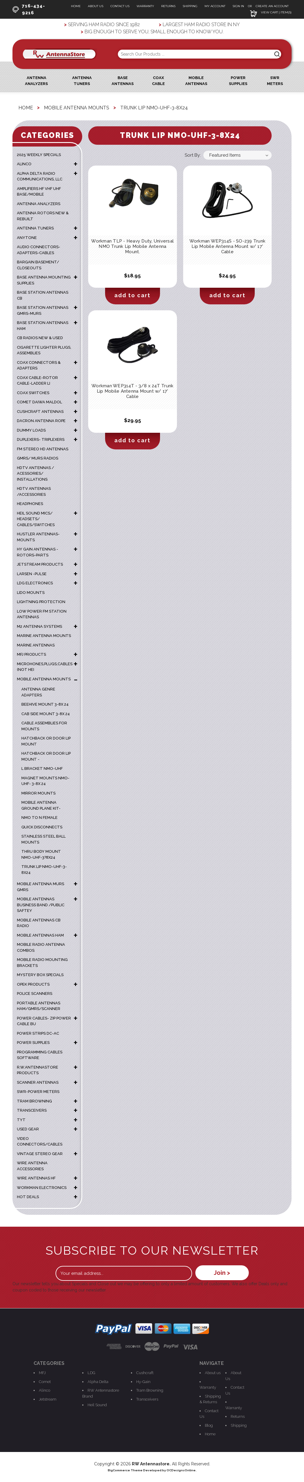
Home (76, 6)
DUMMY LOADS (31, 430)
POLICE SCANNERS (34, 993)
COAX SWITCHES (33, 393)
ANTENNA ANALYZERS (38, 204)
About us (213, 1373)
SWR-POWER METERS (38, 1091)
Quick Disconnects (41, 827)
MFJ (42, 1373)
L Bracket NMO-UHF (42, 768)
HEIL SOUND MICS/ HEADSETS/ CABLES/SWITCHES (36, 519)
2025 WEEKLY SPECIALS (39, 154)
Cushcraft (144, 1373)
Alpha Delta (98, 1381)
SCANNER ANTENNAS (37, 1082)
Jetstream (47, 1399)
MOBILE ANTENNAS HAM (40, 935)
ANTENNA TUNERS (35, 228)
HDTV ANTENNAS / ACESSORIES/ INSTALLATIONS (35, 473)
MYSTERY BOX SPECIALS (40, 975)
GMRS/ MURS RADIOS (37, 458)
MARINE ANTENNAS (36, 645)
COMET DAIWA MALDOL (39, 402)
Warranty (145, 6)
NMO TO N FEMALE (39, 817)
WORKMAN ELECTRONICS (41, 1187)
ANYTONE (27, 237)
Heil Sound (97, 1405)
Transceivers (147, 1399)
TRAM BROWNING (34, 1101)
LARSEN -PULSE (32, 574)
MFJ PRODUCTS (31, 654)
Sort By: (193, 155)
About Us (95, 6)
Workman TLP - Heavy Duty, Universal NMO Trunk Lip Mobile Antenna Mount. (132, 246)
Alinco (44, 1390)
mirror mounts (38, 793)
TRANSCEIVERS (32, 1110)
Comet (45, 1381)
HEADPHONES (30, 503)
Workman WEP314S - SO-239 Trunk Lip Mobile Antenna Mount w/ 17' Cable (227, 246)
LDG (91, 1373)
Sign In (238, 6)
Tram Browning (149, 1390)
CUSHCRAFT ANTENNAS (40, 411)
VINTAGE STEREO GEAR (40, 1153)
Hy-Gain (143, 1381)
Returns (168, 6)
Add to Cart (132, 295)
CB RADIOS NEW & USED (40, 338)
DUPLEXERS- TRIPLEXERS (40, 439)
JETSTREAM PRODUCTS (40, 564)
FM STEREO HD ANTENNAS (42, 449)
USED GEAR (28, 1129)
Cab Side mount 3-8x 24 (45, 714)
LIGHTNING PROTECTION (41, 602)
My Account (215, 6)
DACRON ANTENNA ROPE (41, 421)
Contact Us (119, 6)
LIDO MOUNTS (31, 592)
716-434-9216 (28, 9)
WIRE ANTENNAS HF (36, 1178)
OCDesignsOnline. (182, 1470)
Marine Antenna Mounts (44, 635)
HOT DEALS (28, 1197)
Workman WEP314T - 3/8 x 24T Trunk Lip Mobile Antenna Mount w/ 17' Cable (132, 391)
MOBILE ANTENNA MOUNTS (44, 679)
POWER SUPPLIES (33, 1042)
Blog (209, 1425)
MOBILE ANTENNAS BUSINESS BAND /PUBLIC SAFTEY (40, 905)
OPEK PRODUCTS (33, 984)
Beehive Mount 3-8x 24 (45, 704)
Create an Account (272, 6)
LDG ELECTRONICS (35, 583)
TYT (21, 1120)
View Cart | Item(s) (271, 12)
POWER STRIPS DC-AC (38, 1033)
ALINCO (24, 164)
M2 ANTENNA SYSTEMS (39, 626)
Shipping (190, 6)
